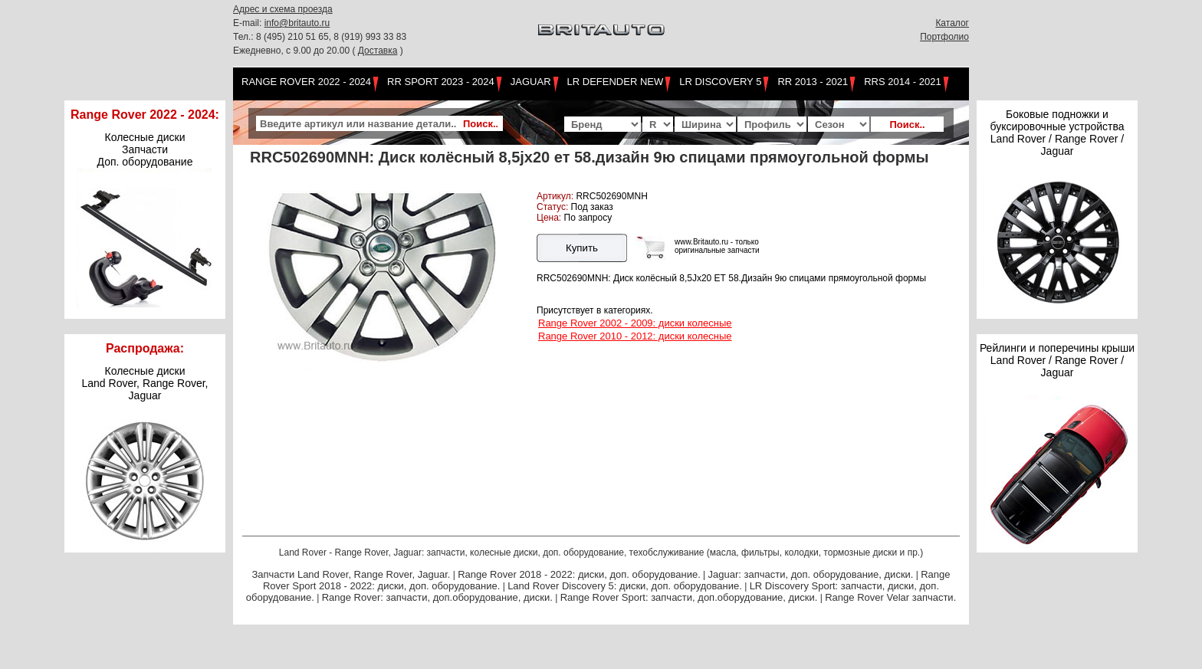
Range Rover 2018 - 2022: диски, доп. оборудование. (579, 574)
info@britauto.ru (297, 23)
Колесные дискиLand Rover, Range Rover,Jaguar (145, 383)
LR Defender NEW (615, 81)
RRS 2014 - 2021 (902, 81)
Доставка (378, 50)
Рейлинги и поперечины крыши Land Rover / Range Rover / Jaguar (1057, 360)
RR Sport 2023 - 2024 (440, 81)
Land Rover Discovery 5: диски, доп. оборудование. (624, 586)
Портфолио (944, 36)
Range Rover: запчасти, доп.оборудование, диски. (437, 597)
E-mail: (248, 23)
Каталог (952, 23)
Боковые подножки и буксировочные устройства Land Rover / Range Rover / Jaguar (1057, 132)
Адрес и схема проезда (283, 9)
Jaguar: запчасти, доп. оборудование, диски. (811, 574)
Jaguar (531, 81)
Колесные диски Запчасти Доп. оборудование (145, 149)
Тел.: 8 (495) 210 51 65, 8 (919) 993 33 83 (319, 36)
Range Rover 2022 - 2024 (306, 81)
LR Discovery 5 (720, 81)
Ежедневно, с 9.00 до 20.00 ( (295, 50)
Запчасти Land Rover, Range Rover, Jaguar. (350, 574)
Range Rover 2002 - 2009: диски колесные (635, 323)
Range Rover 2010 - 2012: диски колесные (635, 336)
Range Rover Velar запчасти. (890, 597)
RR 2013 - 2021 (812, 81)
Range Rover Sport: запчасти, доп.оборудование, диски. (689, 597)
